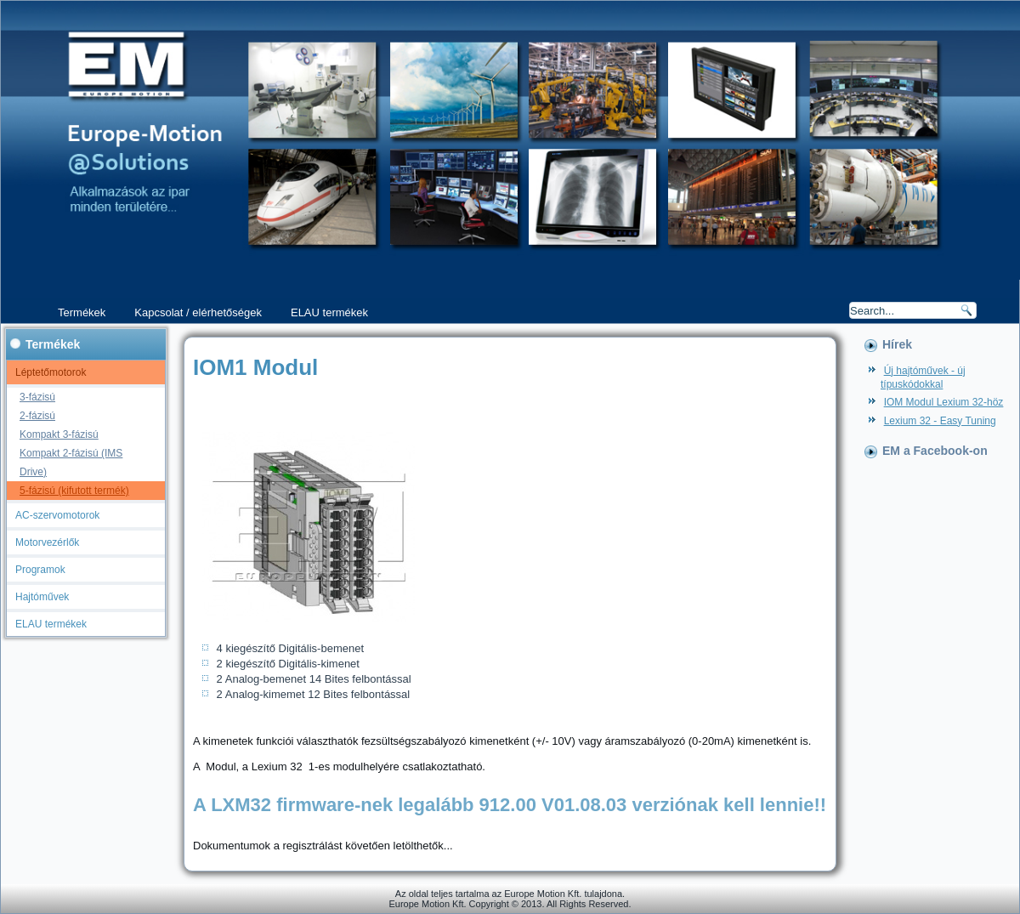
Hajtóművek (42, 597)
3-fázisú (37, 397)
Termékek (81, 312)
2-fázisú (37, 416)
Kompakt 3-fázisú (59, 434)
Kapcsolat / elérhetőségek (198, 312)
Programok (40, 570)
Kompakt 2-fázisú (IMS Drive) (71, 462)
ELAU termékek (329, 312)
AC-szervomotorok (57, 515)
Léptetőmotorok (50, 372)
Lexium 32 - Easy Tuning (940, 421)
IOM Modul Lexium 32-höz (944, 402)
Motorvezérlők (47, 542)
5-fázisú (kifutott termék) (74, 491)
